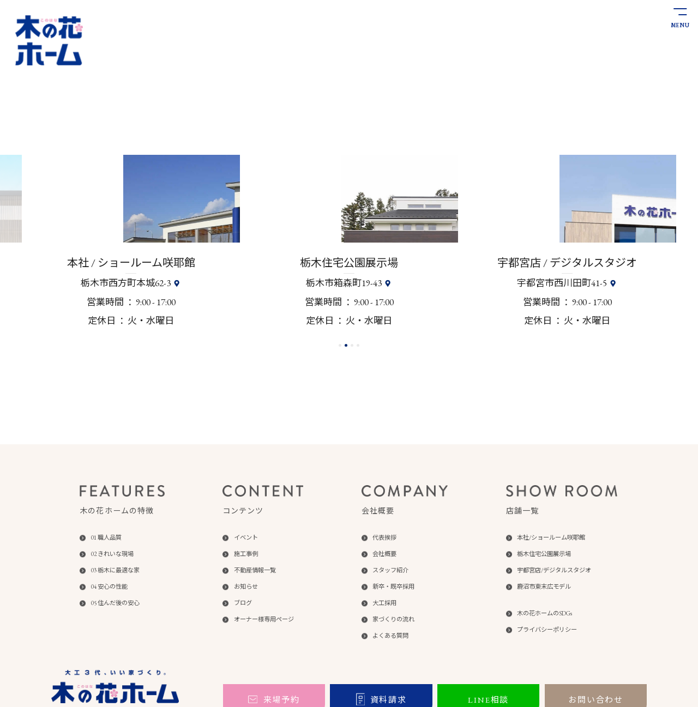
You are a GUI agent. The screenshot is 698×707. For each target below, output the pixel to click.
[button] (340, 345)
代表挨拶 (384, 538)
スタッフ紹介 (390, 570)
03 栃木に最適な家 (115, 570)
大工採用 (384, 603)
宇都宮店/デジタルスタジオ (554, 570)
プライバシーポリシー (547, 630)
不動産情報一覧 (255, 570)
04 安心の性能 (109, 587)
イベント (246, 538)
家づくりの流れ (393, 620)
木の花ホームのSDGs (544, 614)
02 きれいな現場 (112, 554)
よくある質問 (390, 636)
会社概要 (384, 554)
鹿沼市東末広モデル (544, 587)
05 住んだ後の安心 (115, 603)
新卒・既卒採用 (393, 587)
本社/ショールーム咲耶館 (551, 538)
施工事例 (246, 554)
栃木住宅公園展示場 (544, 554)
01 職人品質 (106, 538)
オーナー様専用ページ (264, 620)
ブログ (243, 603)
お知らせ (246, 587)
